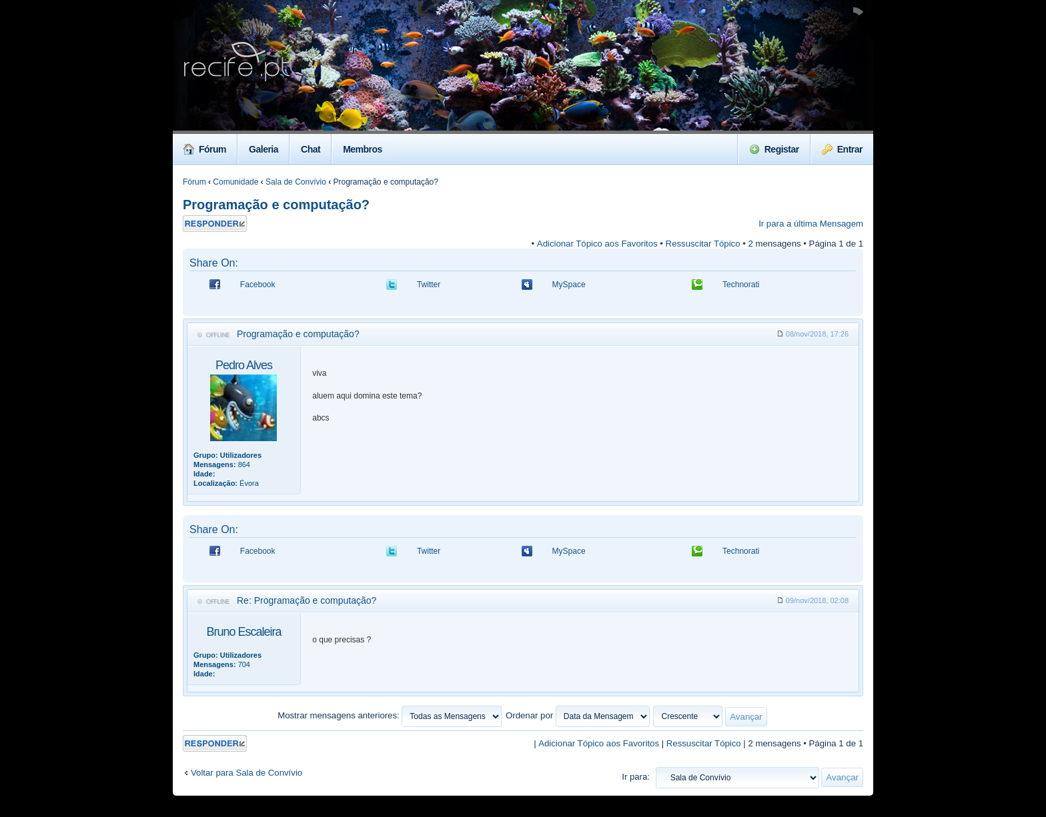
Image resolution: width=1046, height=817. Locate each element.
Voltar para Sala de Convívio (246, 773)
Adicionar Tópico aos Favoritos (597, 244)
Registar (774, 149)
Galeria (263, 149)
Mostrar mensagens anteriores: (390, 715)
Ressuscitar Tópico (703, 244)
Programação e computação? (276, 204)
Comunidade (235, 182)
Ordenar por (578, 715)
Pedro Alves (243, 365)
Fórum (204, 149)
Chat (310, 149)
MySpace (569, 284)
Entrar (842, 149)
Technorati (740, 284)
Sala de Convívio (296, 182)
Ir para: (636, 777)
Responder (215, 223)
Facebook (258, 284)
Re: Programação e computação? (306, 600)
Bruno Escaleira (243, 631)
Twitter (428, 284)
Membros (362, 149)
